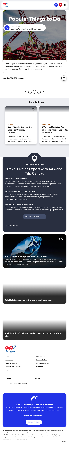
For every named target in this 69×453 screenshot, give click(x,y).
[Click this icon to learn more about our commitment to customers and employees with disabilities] (6, 391)
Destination (15, 26)
